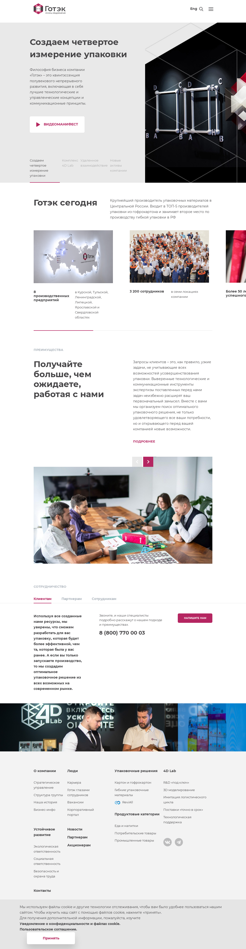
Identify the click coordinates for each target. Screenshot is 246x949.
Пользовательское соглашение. (48, 929)
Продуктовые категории (137, 812)
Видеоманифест (61, 124)
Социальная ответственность (47, 859)
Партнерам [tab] (72, 596)
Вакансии (75, 800)
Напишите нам (195, 615)
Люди (72, 768)
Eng (193, 8)
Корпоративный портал (80, 809)
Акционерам (79, 843)
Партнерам (77, 835)
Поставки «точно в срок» (183, 807)
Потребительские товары (135, 831)
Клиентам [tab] (42, 596)
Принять (51, 938)
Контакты (42, 888)
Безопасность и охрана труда (46, 871)
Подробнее (144, 441)
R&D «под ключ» (176, 780)
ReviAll (127, 800)
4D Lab (169, 768)
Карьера (74, 780)
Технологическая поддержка (177, 817)
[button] (63, 330)
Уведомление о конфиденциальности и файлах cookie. (70, 924)
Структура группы (48, 792)
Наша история (45, 800)
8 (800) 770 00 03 (122, 630)
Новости (74, 827)
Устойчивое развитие (44, 830)
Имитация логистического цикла (184, 797)
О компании (45, 768)
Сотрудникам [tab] (104, 596)
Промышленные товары (134, 838)
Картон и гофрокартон (133, 780)
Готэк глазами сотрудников (78, 790)
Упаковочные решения (136, 768)
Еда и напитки (126, 823)
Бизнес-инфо (44, 807)
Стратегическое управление (47, 782)
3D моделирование (179, 787)
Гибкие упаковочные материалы (132, 790)
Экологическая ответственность (47, 846)
